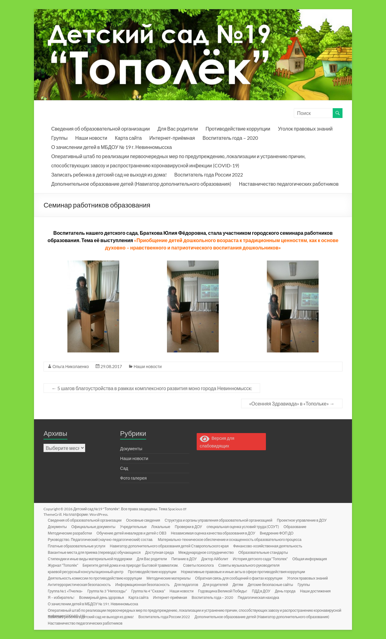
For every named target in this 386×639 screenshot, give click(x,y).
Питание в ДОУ (185, 558)
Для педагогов (187, 584)
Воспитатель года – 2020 (230, 138)
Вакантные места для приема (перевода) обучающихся (94, 552)
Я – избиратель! (61, 597)
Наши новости (91, 138)
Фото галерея (133, 478)
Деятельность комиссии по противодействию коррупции (95, 578)
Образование (297, 526)
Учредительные (134, 526)
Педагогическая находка (261, 597)
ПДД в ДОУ (263, 590)
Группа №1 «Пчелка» (65, 590)
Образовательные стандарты (265, 552)
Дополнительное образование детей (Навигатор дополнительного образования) (141, 184)
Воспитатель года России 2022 (208, 174)
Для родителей (216, 584)
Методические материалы (169, 578)
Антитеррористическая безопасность (79, 584)
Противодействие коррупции (238, 128)
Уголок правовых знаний (305, 128)
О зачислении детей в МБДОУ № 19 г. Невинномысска (111, 147)
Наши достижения (318, 590)
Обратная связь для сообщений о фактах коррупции (240, 578)
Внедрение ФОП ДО (278, 533)
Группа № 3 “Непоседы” (107, 590)
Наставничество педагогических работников (289, 184)
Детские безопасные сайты (272, 584)
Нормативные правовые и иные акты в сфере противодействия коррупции (244, 571)
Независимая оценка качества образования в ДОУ (214, 533)
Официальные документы (94, 526)
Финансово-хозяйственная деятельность (269, 545)
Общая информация (312, 558)
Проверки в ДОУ (190, 526)
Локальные (162, 526)
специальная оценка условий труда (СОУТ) (245, 526)
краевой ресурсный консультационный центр (86, 571)
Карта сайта (128, 138)
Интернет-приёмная (172, 138)
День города (288, 590)
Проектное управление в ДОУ (303, 520)
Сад (124, 468)
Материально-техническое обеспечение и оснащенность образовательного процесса (230, 539)
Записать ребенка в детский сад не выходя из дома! (109, 174)
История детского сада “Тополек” (262, 558)
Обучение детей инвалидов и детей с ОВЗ (132, 533)
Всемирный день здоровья (102, 597)
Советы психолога (199, 565)
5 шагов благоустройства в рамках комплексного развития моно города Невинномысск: (151, 388)
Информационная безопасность (143, 584)
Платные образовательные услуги (77, 545)
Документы (131, 448)
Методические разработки (70, 533)
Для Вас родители (177, 128)
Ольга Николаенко (70, 366)
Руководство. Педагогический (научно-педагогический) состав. (101, 539)
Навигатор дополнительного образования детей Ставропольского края (170, 545)
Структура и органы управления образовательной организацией (220, 520)
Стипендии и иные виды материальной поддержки (90, 558)
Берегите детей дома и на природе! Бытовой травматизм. (132, 565)
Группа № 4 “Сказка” (149, 590)
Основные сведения (144, 520)
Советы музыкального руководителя (250, 565)
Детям (240, 584)
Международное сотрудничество (207, 552)
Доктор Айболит (216, 558)
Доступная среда (160, 552)
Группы (59, 138)
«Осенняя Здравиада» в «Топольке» (292, 403)
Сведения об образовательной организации (100, 128)
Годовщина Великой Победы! (224, 590)
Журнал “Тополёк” (63, 565)
